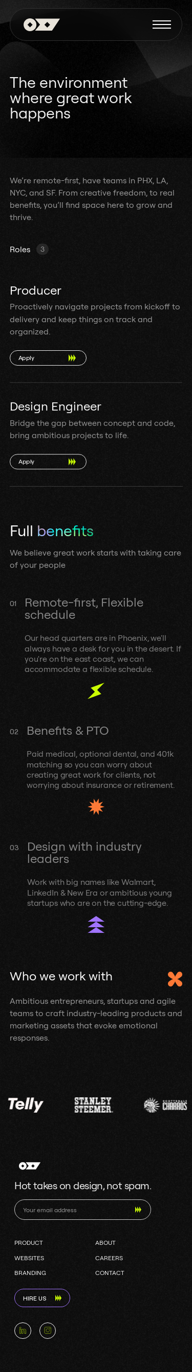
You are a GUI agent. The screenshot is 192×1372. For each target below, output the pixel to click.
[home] (39, 24)
